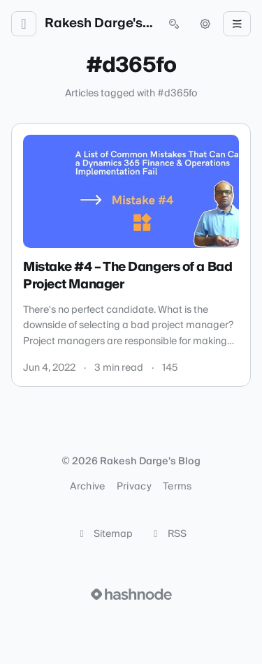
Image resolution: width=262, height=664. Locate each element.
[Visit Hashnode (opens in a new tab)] (131, 594)
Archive (87, 486)
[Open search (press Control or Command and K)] (174, 23)
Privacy (134, 486)
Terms (177, 486)
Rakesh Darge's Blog (99, 24)
